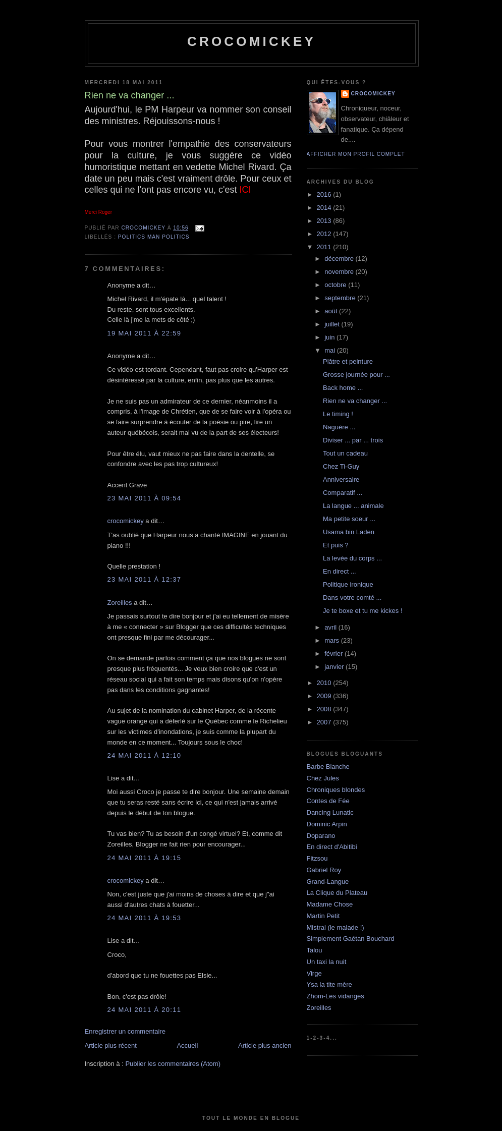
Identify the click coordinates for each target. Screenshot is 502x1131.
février (334, 653)
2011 (325, 247)
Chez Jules (323, 778)
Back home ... (343, 387)
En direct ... (339, 571)
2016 (325, 194)
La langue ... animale (353, 506)
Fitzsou (317, 858)
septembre (340, 298)
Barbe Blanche (328, 766)
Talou (314, 950)
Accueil (187, 1045)
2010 (325, 683)
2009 (325, 696)
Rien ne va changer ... (355, 401)
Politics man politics (154, 237)
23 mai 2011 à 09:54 (144, 498)
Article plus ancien (265, 1045)
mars (332, 640)
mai (330, 350)
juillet (332, 324)
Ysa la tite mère (329, 984)
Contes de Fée (328, 801)
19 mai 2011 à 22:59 (144, 333)
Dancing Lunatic (330, 812)
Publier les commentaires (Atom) (172, 1063)
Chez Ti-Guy (341, 466)
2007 (325, 722)
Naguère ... (339, 427)
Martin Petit (323, 916)
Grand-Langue (328, 881)
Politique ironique (348, 584)
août (331, 311)
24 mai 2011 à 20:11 (144, 1009)
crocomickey (251, 41)
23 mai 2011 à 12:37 (144, 579)
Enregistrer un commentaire (125, 1031)
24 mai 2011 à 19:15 (144, 858)
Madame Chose (330, 904)
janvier (335, 666)
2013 (325, 220)
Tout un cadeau (345, 453)
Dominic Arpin (327, 824)
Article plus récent (111, 1045)
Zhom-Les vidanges (335, 996)
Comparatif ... (342, 492)
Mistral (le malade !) (335, 927)
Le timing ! (338, 414)
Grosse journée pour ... (356, 374)
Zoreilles (119, 602)
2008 (325, 709)
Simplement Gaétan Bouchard (351, 938)
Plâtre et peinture (348, 361)
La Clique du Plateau (337, 892)
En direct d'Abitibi (332, 847)
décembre (339, 258)
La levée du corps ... (352, 558)
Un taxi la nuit (327, 962)
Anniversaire (341, 479)
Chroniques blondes (336, 790)
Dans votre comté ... (352, 597)
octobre (336, 285)
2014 (325, 207)
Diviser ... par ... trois (353, 440)
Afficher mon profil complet (356, 154)
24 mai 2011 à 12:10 (144, 755)
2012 (325, 234)
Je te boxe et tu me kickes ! (363, 610)
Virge (314, 973)
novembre (339, 271)
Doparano (321, 835)
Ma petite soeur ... (349, 519)
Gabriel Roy (324, 870)
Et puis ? (336, 545)
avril (331, 627)
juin (330, 337)
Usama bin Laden (348, 532)
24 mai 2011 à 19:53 (144, 918)
